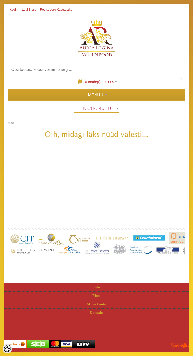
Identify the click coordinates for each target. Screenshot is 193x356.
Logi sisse (29, 9)
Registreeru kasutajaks (56, 9)
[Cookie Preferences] (7, 348)
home (11, 122)
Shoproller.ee (180, 345)
